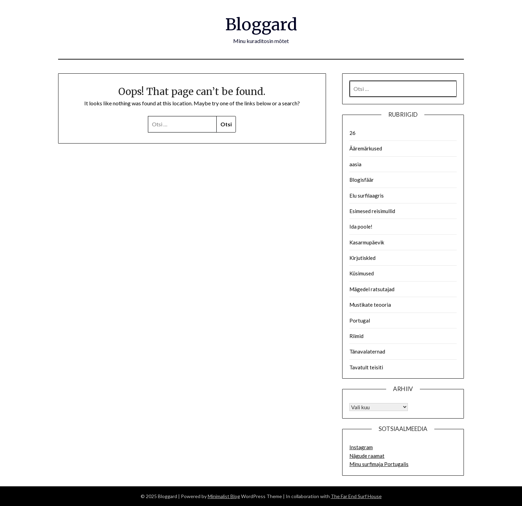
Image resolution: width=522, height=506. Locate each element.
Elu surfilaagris (366, 195)
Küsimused (361, 273)
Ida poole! (360, 226)
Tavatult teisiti (366, 367)
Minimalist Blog (224, 496)
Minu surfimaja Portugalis (379, 464)
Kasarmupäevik (366, 242)
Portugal (359, 320)
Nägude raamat (366, 456)
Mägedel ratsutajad (371, 289)
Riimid (356, 336)
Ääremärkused (365, 148)
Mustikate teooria (370, 305)
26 (352, 133)
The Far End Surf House (356, 496)
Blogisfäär (361, 180)
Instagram (361, 447)
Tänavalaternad (367, 351)
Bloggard (261, 24)
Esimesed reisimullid (372, 211)
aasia (355, 164)
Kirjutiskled (362, 258)
